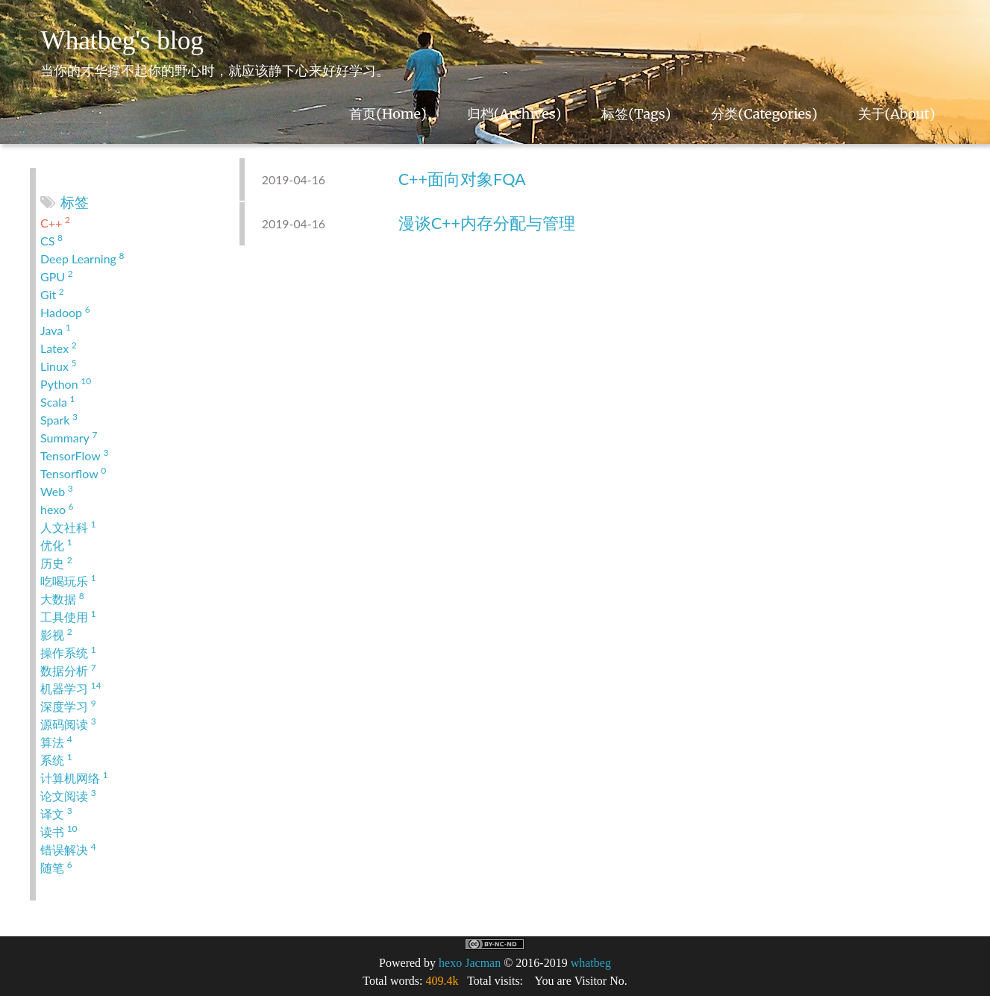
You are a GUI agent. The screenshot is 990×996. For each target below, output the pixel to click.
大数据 (62, 599)
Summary (68, 437)
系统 (56, 760)
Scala (57, 402)
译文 (56, 813)
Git (52, 294)
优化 (56, 545)
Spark (59, 420)
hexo (57, 509)
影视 (56, 634)
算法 (56, 742)
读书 (59, 831)
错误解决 (68, 849)
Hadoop (65, 312)
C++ (55, 223)
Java (55, 330)
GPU (56, 276)
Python (65, 384)
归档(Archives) (514, 113)
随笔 (56, 867)
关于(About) (897, 113)
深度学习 (68, 706)
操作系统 (68, 652)
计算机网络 (74, 778)
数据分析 (68, 670)
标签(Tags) (636, 113)
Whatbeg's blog (121, 40)
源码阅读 (68, 724)
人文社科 (68, 527)
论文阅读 (68, 796)
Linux (58, 366)
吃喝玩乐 (68, 581)
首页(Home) (387, 113)
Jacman (483, 962)
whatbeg (591, 962)
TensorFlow (74, 455)
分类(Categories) (764, 113)
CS (51, 241)
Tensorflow (73, 473)
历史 (56, 563)
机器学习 (70, 688)
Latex (58, 348)
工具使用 (68, 617)
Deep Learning (82, 258)
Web (56, 491)
